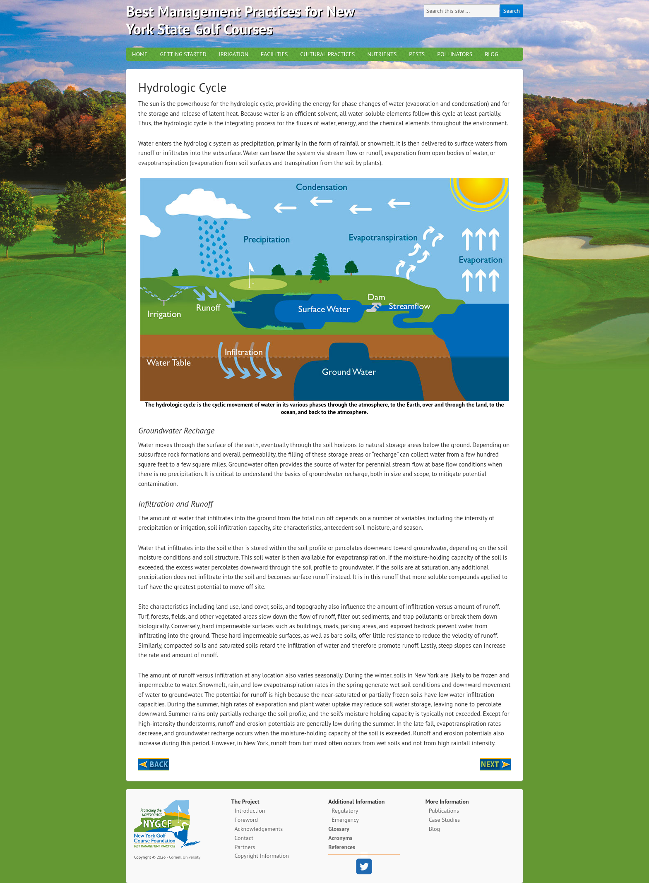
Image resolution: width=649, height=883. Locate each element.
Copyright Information (262, 855)
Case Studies (444, 819)
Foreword (246, 819)
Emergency (345, 819)
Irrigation (233, 54)
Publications (444, 810)
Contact (244, 838)
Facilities (274, 54)
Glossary (338, 829)
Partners (245, 847)
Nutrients (382, 54)
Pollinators (454, 54)
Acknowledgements (259, 829)
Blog (491, 54)
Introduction (250, 810)
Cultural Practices (327, 54)
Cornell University (184, 857)
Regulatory (345, 810)
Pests (417, 54)
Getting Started (183, 54)
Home (140, 54)
